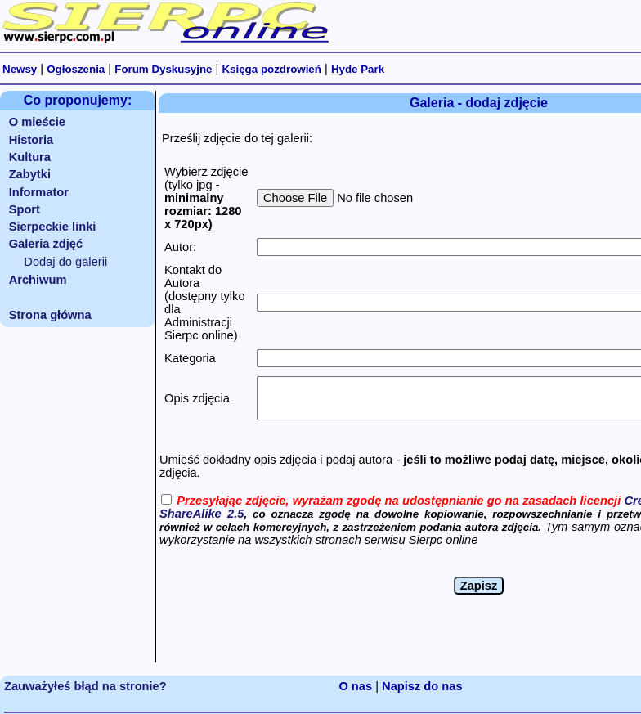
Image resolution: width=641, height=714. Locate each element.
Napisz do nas (422, 686)
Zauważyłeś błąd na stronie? (85, 686)
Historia (31, 139)
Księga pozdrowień (271, 69)
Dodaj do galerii (65, 261)
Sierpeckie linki (52, 226)
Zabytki (30, 174)
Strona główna (50, 314)
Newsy (19, 69)
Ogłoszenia (76, 69)
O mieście (37, 121)
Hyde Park (357, 69)
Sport (24, 209)
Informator (39, 192)
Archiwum (38, 279)
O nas (355, 686)
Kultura (30, 157)
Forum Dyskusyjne (163, 69)
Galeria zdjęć (46, 243)
